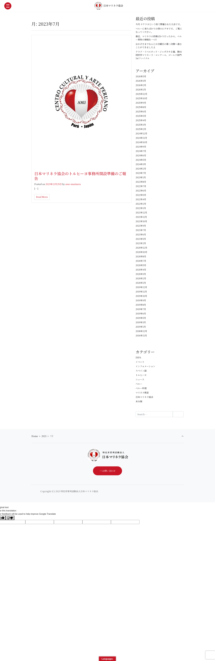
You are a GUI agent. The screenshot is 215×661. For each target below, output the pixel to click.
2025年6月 (141, 111)
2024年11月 (141, 137)
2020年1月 (141, 282)
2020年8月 (141, 256)
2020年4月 (141, 269)
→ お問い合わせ (107, 470)
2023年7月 (141, 173)
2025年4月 (141, 120)
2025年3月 (141, 124)
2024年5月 (141, 159)
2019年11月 (141, 291)
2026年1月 (141, 89)
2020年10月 (141, 252)
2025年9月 (141, 102)
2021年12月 (141, 212)
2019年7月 (141, 309)
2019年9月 (141, 300)
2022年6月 (141, 190)
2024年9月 (141, 146)
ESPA (138, 357)
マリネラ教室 (142, 392)
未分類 (139, 401)
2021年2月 (141, 243)
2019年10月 (141, 296)
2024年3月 (141, 164)
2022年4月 (141, 199)
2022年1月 (141, 208)
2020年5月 (141, 265)
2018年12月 (141, 331)
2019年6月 (141, 313)
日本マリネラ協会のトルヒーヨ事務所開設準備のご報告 (80, 176)
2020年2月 (141, 278)
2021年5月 (141, 238)
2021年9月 (141, 225)
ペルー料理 (141, 388)
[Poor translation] (10, 518)
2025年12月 (141, 94)
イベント (140, 361)
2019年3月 (141, 322)
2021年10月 (141, 221)
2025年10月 (141, 98)
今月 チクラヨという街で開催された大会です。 (159, 24)
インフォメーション (145, 366)
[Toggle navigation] (7, 5)
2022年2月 (141, 203)
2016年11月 (141, 335)
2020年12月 (141, 247)
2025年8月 (141, 107)
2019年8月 (141, 304)
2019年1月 (141, 326)
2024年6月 (141, 155)
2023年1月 (141, 177)
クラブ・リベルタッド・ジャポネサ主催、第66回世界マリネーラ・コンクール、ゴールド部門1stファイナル (159, 55)
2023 (44, 436)
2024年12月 (141, 133)
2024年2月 (141, 168)
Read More (42, 196)
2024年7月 (141, 151)
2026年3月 (141, 80)
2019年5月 (141, 318)
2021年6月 (141, 234)
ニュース (140, 379)
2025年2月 (141, 129)
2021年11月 (141, 217)
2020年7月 (141, 260)
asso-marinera (73, 184)
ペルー (139, 383)
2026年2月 (141, 85)
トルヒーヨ (141, 375)
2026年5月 (141, 76)
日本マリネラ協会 (108, 5)
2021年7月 (141, 230)
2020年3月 (141, 274)
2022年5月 (141, 195)
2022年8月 (141, 181)
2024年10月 (141, 142)
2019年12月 (141, 287)
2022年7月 (141, 186)
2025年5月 (141, 115)
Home (34, 436)
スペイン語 (141, 370)
